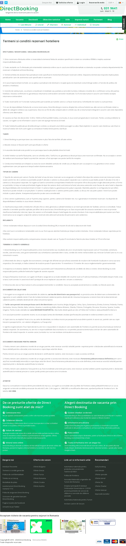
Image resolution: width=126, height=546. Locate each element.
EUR (110, 2)
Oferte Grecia (38, 470)
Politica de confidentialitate (13, 474)
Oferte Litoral (100, 478)
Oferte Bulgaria (39, 466)
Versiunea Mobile (39, 540)
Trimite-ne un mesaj (10, 478)
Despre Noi (47, 2)
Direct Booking (19, 8)
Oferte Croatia (39, 482)
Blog (110, 19)
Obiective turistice (51, 19)
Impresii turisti (82, 19)
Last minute (99, 470)
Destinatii (33, 19)
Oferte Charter (100, 486)
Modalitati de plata (10, 482)
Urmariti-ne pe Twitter (11, 507)
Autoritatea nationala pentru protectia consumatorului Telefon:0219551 (75, 469)
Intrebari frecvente (10, 466)
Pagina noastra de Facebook (14, 503)
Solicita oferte (64, 2)
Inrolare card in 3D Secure (74, 504)
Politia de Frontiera (71, 475)
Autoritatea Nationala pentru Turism (78, 500)
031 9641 (111, 8)
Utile (67, 19)
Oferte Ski (99, 482)
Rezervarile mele (96, 2)
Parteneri (98, 19)
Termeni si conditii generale (13, 470)
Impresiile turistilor (102, 494)
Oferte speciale (101, 474)
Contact (9, 25)
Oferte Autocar (101, 490)
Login (81, 2)
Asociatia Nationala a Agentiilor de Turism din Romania (77, 480)
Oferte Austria (38, 486)
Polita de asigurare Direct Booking (16, 492)
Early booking (100, 466)
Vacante (20, 19)
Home (8, 19)
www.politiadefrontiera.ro (107, 310)
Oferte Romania (39, 478)
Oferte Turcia (38, 474)
